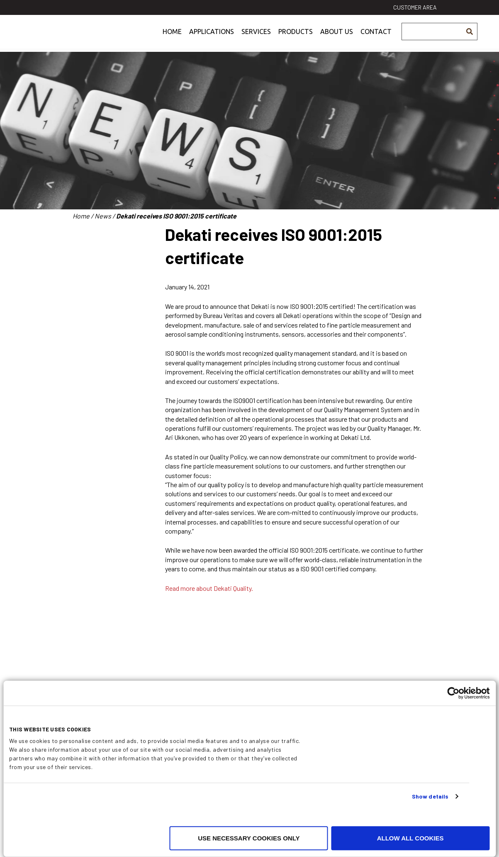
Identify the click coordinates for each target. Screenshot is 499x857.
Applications (211, 39)
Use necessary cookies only (248, 838)
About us (336, 39)
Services (256, 39)
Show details (430, 796)
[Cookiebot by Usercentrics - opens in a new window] (453, 693)
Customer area (415, 7)
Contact (376, 39)
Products (295, 39)
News (103, 216)
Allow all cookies (410, 838)
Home (172, 39)
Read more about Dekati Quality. (209, 588)
